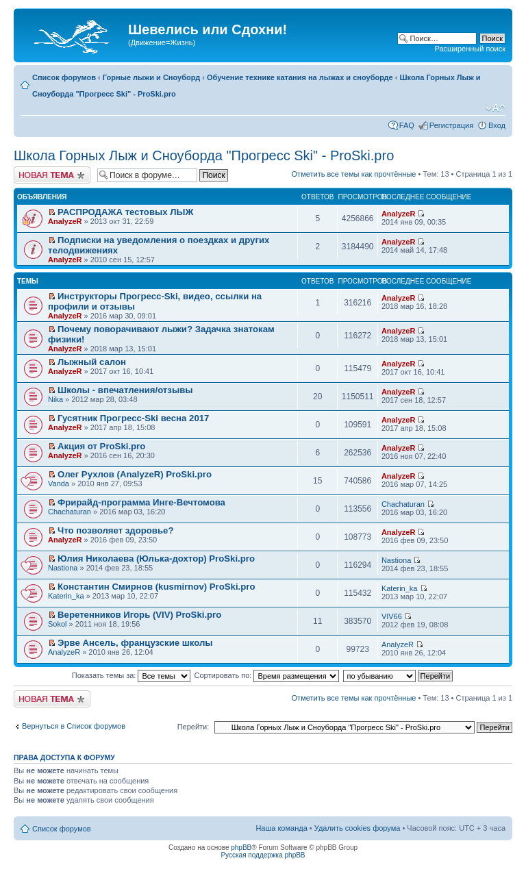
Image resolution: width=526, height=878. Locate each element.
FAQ (406, 125)
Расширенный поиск (469, 49)
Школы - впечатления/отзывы (125, 390)
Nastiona (62, 568)
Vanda (58, 483)
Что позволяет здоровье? (115, 530)
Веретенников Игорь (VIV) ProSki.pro (139, 615)
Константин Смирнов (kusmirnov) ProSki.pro (156, 586)
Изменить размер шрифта (495, 108)
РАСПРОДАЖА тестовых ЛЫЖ (125, 212)
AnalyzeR (65, 221)
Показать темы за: (131, 675)
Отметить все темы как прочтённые (354, 174)
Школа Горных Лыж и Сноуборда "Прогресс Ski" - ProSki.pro (204, 155)
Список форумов (64, 77)
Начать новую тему (52, 175)
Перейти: (193, 727)
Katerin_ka (66, 596)
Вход (496, 125)
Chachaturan (69, 511)
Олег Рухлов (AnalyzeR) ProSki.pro (135, 474)
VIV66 (391, 616)
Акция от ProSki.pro (101, 446)
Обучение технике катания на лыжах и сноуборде (300, 77)
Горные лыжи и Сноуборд (151, 77)
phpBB (241, 847)
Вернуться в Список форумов (73, 726)
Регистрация (451, 125)
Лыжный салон (92, 362)
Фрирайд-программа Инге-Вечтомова (141, 502)
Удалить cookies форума (357, 828)
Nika (55, 399)
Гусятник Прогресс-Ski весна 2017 (133, 418)
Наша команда (281, 828)
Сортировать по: (267, 675)
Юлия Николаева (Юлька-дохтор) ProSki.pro (156, 558)
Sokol (57, 624)
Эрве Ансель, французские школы (135, 643)
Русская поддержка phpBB (263, 855)
